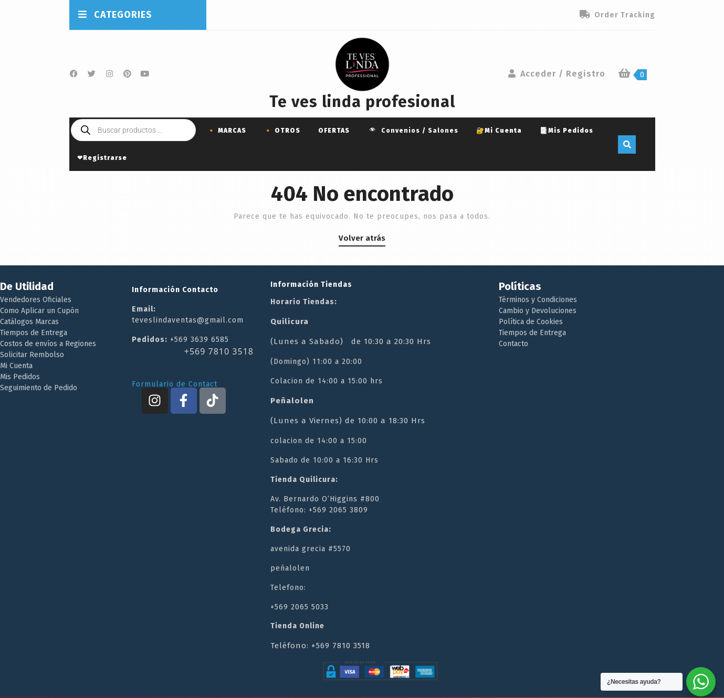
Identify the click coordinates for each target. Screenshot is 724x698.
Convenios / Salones (413, 131)
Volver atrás (362, 238)
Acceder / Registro (556, 74)
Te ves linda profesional (362, 101)
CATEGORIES (115, 14)
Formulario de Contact (174, 384)
